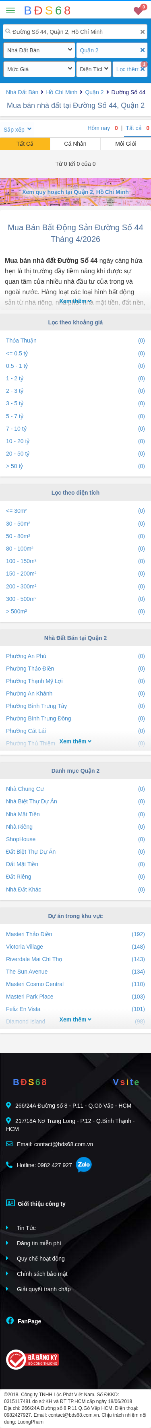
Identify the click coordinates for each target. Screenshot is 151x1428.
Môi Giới (126, 143)
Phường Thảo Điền (75, 669)
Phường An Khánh (75, 694)
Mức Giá (18, 69)
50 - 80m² (75, 536)
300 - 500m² (75, 599)
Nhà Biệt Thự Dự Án (75, 802)
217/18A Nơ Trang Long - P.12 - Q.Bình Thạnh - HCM (70, 1124)
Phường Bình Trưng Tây (75, 706)
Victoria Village (75, 947)
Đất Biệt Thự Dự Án (75, 852)
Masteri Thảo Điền (75, 934)
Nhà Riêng (75, 827)
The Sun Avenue (75, 972)
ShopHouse (75, 839)
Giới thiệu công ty (36, 1203)
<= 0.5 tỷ (75, 354)
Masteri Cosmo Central (75, 984)
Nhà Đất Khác (75, 890)
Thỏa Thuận (75, 341)
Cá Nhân (75, 143)
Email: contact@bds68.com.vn (49, 1144)
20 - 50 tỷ (75, 454)
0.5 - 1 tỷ (75, 366)
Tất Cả (25, 143)
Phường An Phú (75, 656)
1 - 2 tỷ (75, 379)
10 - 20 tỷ (75, 441)
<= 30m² (75, 511)
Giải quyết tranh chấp (38, 1289)
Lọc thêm (127, 69)
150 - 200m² (75, 574)
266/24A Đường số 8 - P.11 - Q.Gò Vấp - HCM (68, 1105)
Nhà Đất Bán (23, 50)
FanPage (23, 1321)
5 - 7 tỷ (75, 416)
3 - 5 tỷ (75, 403)
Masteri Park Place (75, 997)
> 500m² (75, 612)
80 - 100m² (75, 549)
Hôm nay (102, 128)
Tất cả (137, 128)
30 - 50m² (75, 524)
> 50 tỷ (75, 466)
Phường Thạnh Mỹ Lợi (75, 681)
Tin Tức (21, 1227)
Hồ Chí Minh (61, 92)
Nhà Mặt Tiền (75, 814)
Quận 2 (89, 50)
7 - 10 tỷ (75, 429)
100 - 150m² (75, 561)
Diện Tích (91, 69)
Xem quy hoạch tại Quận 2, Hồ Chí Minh (75, 192)
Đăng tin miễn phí (33, 1243)
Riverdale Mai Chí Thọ (75, 959)
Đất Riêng (75, 877)
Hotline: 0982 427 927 (39, 1165)
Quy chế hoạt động (35, 1258)
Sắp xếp (14, 129)
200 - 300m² (75, 587)
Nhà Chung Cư (75, 789)
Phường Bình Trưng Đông (75, 719)
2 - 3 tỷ (75, 391)
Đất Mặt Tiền (75, 864)
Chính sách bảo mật (37, 1273)
